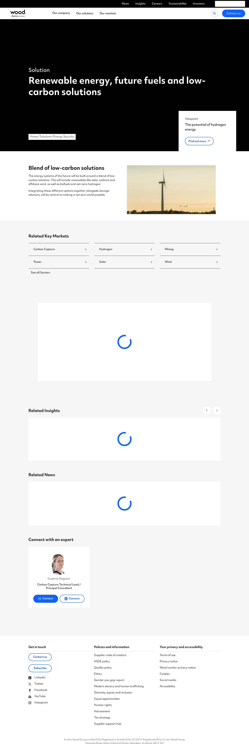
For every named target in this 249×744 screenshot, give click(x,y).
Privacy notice (169, 662)
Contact (45, 598)
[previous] (207, 410)
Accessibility (167, 686)
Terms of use (168, 655)
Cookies (165, 674)
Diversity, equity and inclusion (113, 693)
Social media (168, 680)
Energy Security (63, 137)
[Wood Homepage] (18, 13)
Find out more (197, 141)
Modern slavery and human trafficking (119, 686)
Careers (157, 4)
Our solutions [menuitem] (84, 13)
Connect (72, 598)
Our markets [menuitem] (108, 13)
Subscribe (40, 668)
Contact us (40, 657)
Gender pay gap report (109, 680)
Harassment (102, 711)
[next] (217, 410)
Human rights (103, 705)
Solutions (46, 137)
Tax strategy (102, 718)
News (125, 4)
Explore (62, 365)
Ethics (98, 674)
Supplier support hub (107, 724)
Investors (199, 4)
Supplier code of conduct (110, 655)
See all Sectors (40, 273)
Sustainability (177, 4)
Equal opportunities (107, 699)
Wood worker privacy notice (178, 668)
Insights (140, 4)
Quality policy (103, 668)
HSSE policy (102, 662)
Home (34, 137)
